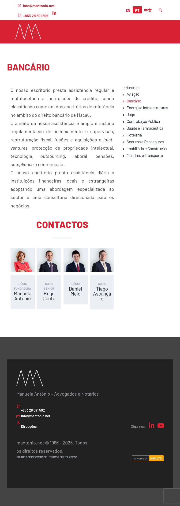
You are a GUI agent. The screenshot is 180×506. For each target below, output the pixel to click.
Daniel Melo (75, 291)
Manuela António (22, 296)
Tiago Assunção (102, 293)
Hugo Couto (49, 296)
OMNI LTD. (156, 458)
